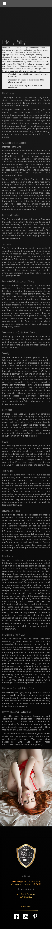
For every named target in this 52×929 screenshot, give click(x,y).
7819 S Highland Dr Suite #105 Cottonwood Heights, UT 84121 (26, 883)
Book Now (26, 906)
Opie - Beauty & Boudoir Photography (20, 18)
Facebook (16, 916)
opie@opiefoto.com (26, 894)
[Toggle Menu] (4, 3)
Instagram (25, 916)
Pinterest (35, 916)
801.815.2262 (26, 897)
